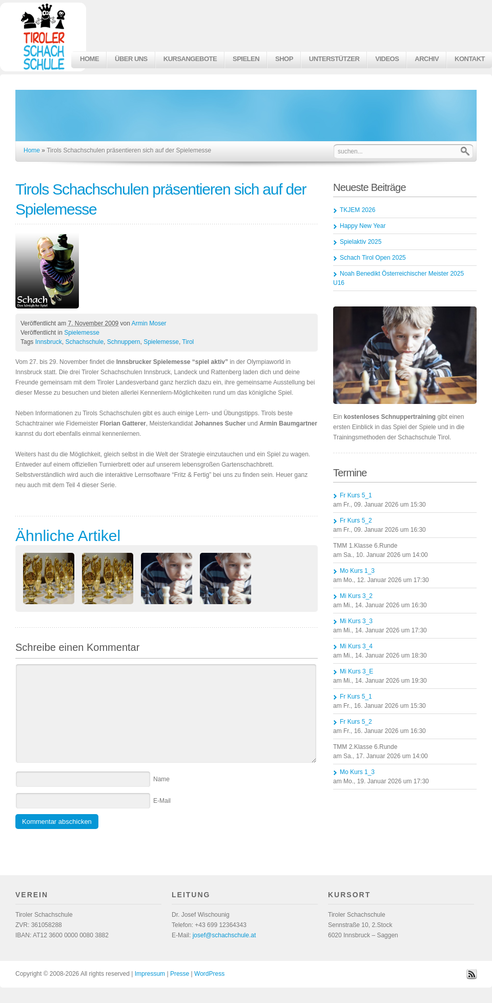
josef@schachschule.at (224, 935)
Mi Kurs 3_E (356, 671)
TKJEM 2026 (357, 210)
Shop (284, 59)
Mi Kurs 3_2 (356, 596)
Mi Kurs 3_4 (356, 646)
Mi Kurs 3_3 (356, 621)
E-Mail (162, 800)
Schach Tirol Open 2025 (373, 257)
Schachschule (84, 341)
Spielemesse (81, 332)
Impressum (150, 973)
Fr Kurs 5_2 (356, 520)
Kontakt (470, 59)
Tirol (188, 341)
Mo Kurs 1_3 (357, 570)
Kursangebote (190, 59)
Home (89, 59)
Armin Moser (149, 323)
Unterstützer (334, 59)
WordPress (209, 973)
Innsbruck (48, 341)
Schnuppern (123, 341)
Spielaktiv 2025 (360, 241)
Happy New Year (362, 225)
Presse (179, 973)
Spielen (246, 59)
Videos (387, 59)
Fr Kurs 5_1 (356, 495)
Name (161, 779)
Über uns (131, 59)
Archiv (427, 59)
